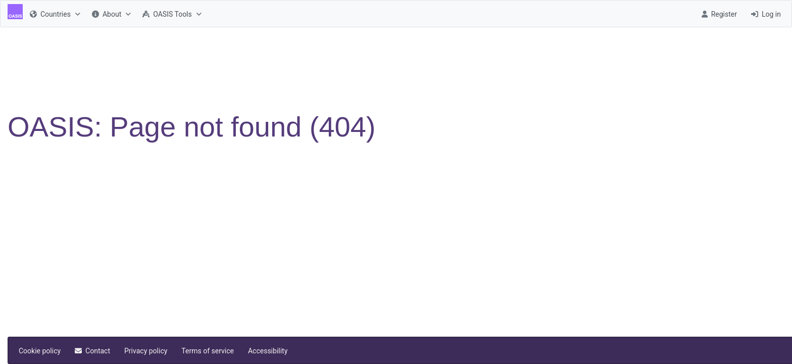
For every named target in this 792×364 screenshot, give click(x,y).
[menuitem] (54, 13)
